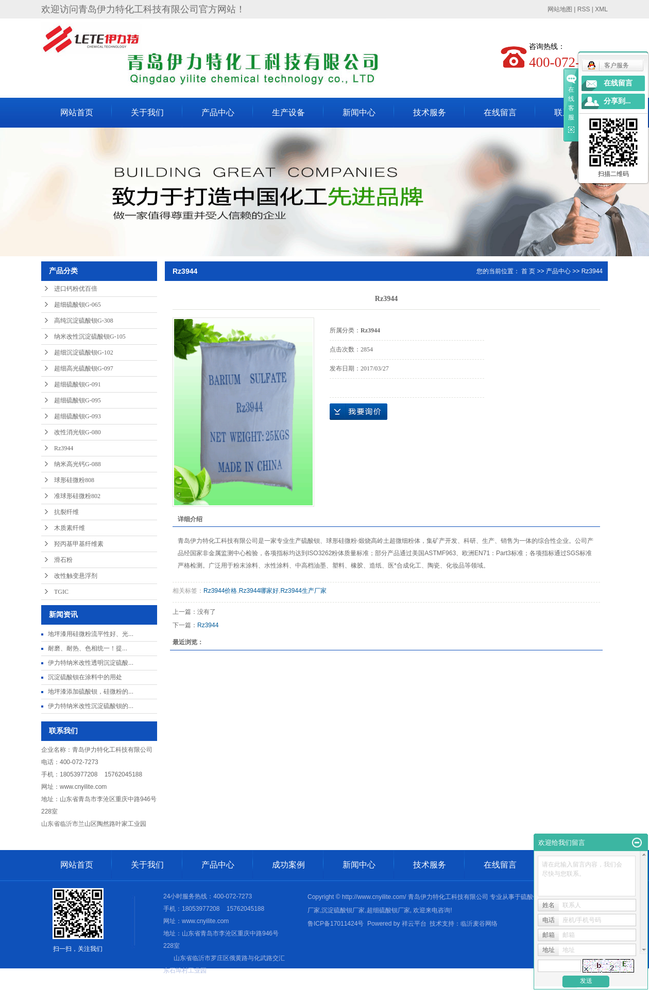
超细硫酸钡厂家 (388, 910)
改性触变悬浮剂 (75, 575)
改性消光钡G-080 (77, 432)
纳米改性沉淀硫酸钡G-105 (90, 336)
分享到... (617, 101)
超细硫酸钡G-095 (77, 400)
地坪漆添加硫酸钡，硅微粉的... (90, 691)
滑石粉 (63, 559)
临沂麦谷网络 (479, 923)
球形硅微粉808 (74, 480)
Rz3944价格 (220, 590)
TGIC (61, 591)
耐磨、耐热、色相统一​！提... (87, 648)
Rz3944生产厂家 (303, 590)
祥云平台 (414, 923)
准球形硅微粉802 (77, 496)
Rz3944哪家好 (259, 590)
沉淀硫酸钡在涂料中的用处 (85, 677)
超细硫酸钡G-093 (77, 416)
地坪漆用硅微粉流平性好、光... (90, 634)
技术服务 (429, 112)
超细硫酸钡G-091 (77, 384)
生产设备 (288, 112)
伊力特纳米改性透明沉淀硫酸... (90, 662)
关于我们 (147, 112)
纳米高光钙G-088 (77, 464)
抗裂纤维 (66, 512)
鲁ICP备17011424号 (336, 923)
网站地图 (560, 9)
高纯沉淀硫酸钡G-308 (83, 320)
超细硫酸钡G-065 (77, 304)
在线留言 (500, 112)
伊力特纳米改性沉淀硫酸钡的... (90, 706)
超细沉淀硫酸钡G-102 (83, 352)
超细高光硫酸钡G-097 (83, 368)
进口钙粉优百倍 (75, 288)
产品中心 (217, 112)
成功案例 (288, 864)
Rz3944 (63, 448)
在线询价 (358, 411)
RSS (583, 9)
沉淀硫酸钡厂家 (343, 910)
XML (601, 9)
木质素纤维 (69, 528)
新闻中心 (359, 112)
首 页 (528, 271)
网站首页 (76, 112)
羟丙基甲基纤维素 (79, 543)
